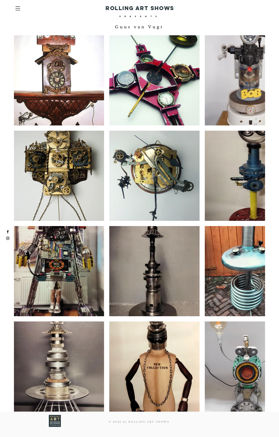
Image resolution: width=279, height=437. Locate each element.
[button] (18, 8)
